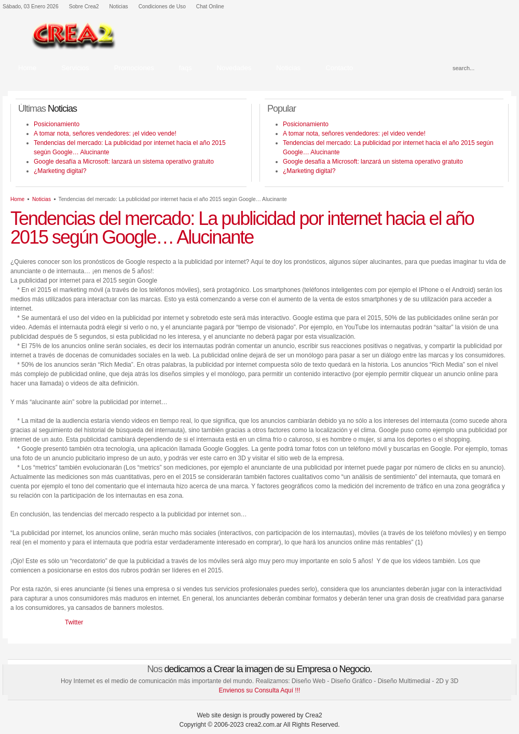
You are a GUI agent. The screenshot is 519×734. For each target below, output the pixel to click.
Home (17, 199)
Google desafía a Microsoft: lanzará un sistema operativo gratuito (124, 161)
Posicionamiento (56, 124)
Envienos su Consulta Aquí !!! (260, 690)
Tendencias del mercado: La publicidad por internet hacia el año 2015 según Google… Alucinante (242, 228)
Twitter (74, 622)
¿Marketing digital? (60, 171)
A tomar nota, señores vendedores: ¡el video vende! (105, 133)
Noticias (41, 199)
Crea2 (313, 715)
